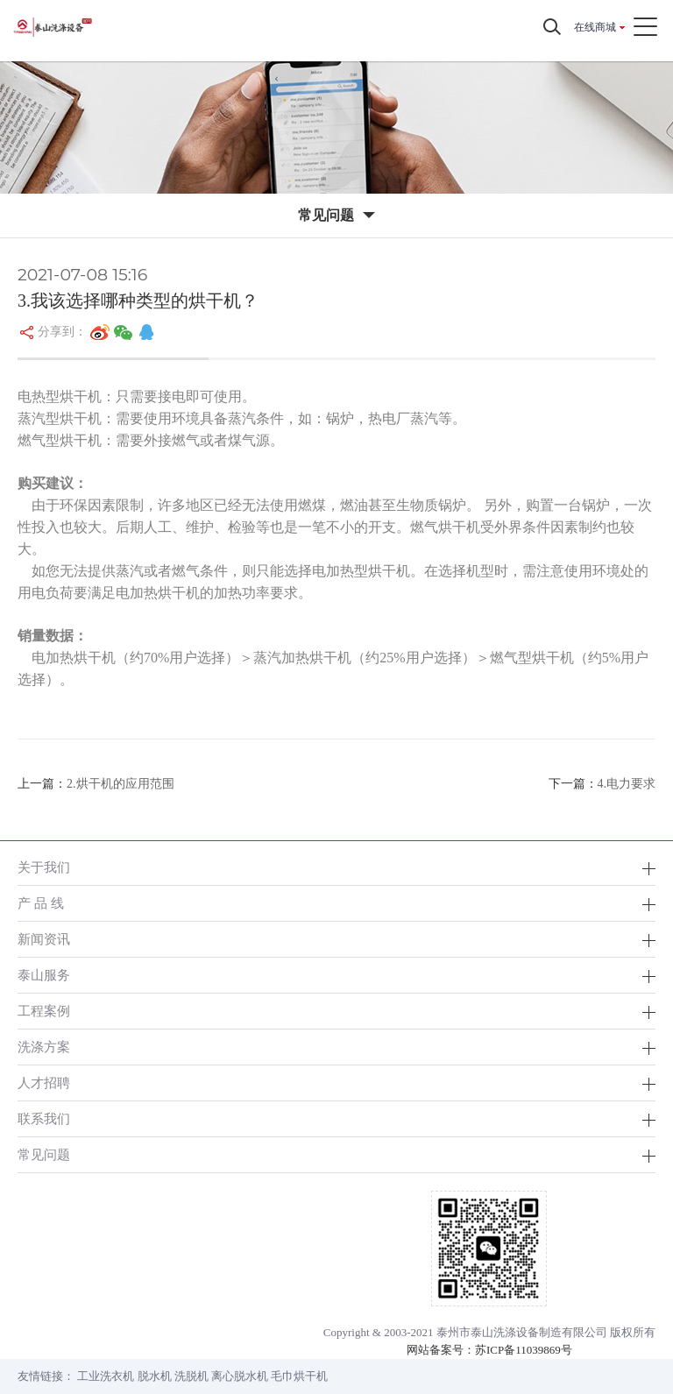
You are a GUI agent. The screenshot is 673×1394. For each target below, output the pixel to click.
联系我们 (44, 1118)
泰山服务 (44, 974)
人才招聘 (44, 1082)
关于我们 (44, 867)
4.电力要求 (627, 783)
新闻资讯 (44, 938)
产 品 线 (41, 902)
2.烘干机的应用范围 (120, 783)
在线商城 (595, 27)
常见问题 (44, 1154)
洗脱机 (191, 1376)
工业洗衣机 (105, 1376)
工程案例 (44, 1010)
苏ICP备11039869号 (523, 1349)
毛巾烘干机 (299, 1376)
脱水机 (155, 1376)
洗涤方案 (44, 1046)
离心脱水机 (239, 1376)
